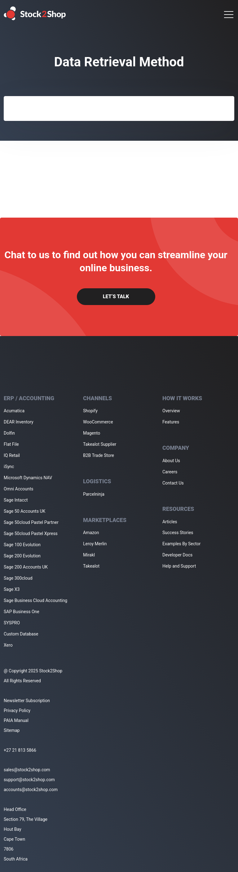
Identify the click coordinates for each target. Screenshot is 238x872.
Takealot (91, 566)
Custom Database (21, 633)
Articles (169, 521)
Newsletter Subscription (27, 700)
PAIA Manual (16, 720)
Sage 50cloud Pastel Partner (31, 522)
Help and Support (179, 566)
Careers (169, 471)
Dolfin (9, 433)
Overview (171, 410)
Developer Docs (177, 554)
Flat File (11, 444)
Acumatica (14, 410)
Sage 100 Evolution (22, 544)
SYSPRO (12, 622)
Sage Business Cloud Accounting (35, 600)
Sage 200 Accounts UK (26, 566)
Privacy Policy (17, 710)
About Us (171, 460)
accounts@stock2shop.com (31, 789)
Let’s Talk (116, 296)
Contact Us (173, 482)
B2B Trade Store (98, 455)
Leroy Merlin (95, 543)
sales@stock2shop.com (27, 769)
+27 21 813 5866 (20, 750)
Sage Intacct (16, 500)
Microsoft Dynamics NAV (28, 477)
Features (170, 421)
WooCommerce (98, 421)
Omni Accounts (18, 488)
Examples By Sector (181, 543)
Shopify (90, 410)
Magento (91, 433)
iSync (9, 466)
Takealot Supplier (99, 444)
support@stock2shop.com (29, 779)
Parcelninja (93, 494)
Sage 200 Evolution (22, 555)
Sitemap (12, 730)
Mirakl (89, 554)
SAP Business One (21, 611)
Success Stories (177, 532)
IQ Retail (12, 455)
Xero (8, 645)
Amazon (91, 532)
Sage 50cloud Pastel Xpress (31, 533)
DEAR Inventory (18, 421)
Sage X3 (12, 589)
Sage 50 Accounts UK (24, 511)
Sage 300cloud (18, 578)
